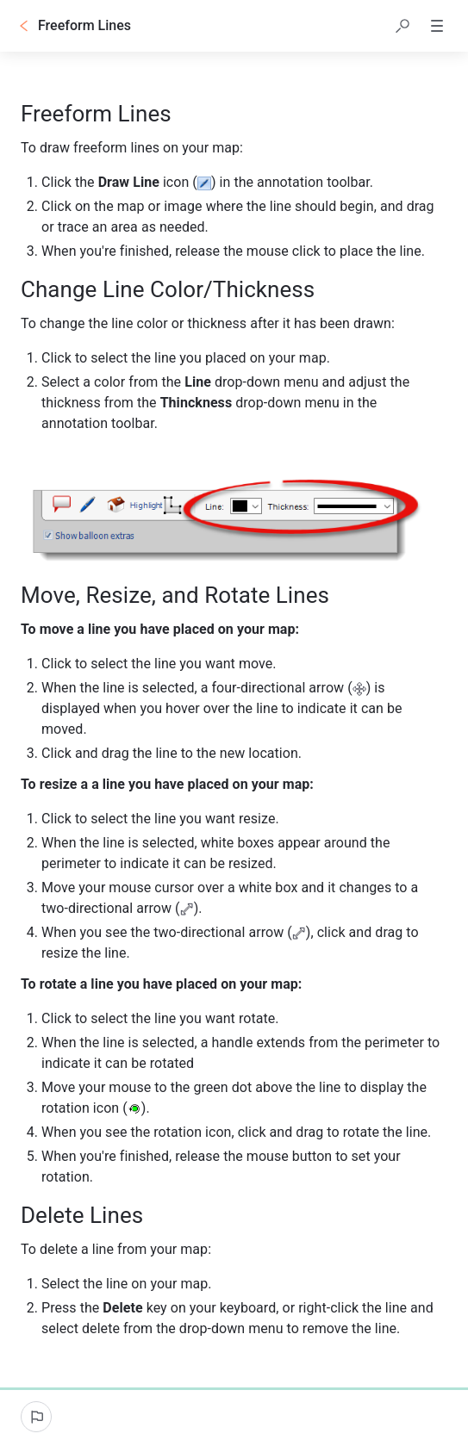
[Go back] (24, 26)
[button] (402, 26)
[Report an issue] (36, 1416)
